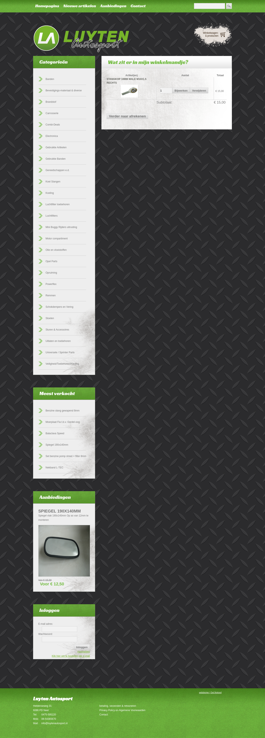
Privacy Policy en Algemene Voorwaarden (122, 710)
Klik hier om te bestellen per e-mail (71, 656)
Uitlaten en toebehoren (58, 341)
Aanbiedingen (113, 5)
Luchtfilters (52, 215)
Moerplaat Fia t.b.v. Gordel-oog (63, 422)
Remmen (51, 295)
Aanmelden (83, 651)
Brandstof (51, 101)
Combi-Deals (53, 124)
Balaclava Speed (55, 433)
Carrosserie (52, 113)
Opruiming (51, 272)
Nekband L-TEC (54, 467)
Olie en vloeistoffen (56, 249)
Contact (138, 5)
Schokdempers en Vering (59, 306)
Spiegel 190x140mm (57, 444)
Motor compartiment (57, 238)
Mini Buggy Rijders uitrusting (61, 227)
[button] (181, 90)
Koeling (50, 193)
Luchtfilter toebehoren (58, 204)
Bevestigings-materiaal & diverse (64, 90)
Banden (50, 79)
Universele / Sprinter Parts (60, 352)
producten (211, 35)
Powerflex (51, 284)
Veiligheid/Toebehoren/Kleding (62, 363)
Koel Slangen (53, 181)
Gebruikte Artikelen (56, 147)
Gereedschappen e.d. (57, 170)
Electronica (52, 136)
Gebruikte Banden (56, 158)
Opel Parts (51, 261)
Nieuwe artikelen (79, 5)
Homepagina (47, 5)
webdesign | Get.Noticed (210, 692)
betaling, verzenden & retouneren (117, 705)
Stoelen (50, 318)
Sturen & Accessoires (57, 329)
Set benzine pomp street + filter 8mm (66, 456)
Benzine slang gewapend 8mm (63, 410)
